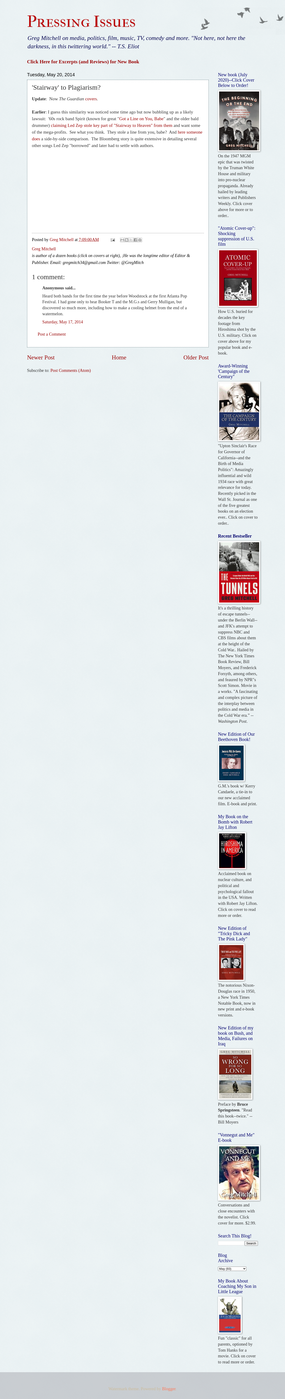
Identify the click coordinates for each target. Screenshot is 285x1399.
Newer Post (41, 357)
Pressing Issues (81, 21)
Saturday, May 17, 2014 (62, 322)
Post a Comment (52, 334)
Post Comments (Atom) (70, 370)
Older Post (196, 357)
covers (91, 98)
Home (119, 357)
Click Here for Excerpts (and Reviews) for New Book (83, 61)
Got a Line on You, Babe (141, 118)
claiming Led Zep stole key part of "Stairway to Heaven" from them (111, 125)
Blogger (168, 1389)
